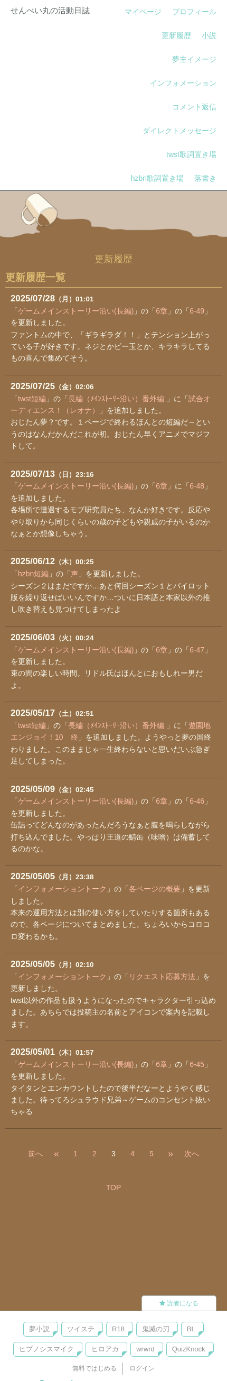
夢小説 (39, 1329)
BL (191, 1329)
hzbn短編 (33, 573)
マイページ (143, 11)
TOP (113, 1187)
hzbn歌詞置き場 (157, 178)
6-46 (197, 801)
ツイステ (80, 1329)
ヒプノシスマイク (46, 1349)
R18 (118, 1329)
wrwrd (145, 1349)
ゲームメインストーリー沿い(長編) (76, 311)
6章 (161, 311)
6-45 (197, 1064)
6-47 (197, 650)
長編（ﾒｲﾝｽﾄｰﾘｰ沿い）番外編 (117, 398)
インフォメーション (183, 83)
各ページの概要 (155, 889)
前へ (35, 1153)
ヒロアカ (105, 1349)
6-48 (197, 486)
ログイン (142, 1368)
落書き (205, 178)
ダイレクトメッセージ (179, 130)
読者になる (178, 1303)
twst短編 (32, 398)
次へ (191, 1153)
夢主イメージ (194, 59)
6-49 (197, 311)
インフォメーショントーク (62, 889)
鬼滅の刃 (155, 1329)
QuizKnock (188, 1349)
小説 (209, 35)
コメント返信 (194, 107)
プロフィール (194, 11)
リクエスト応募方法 (162, 976)
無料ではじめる (94, 1368)
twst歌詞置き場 (191, 154)
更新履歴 (176, 35)
